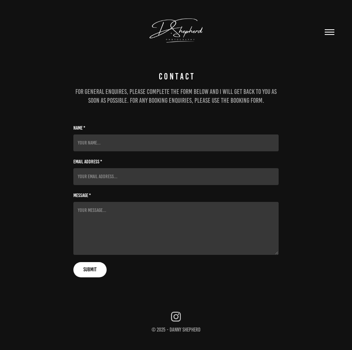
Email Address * (87, 162)
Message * (82, 195)
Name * (79, 128)
